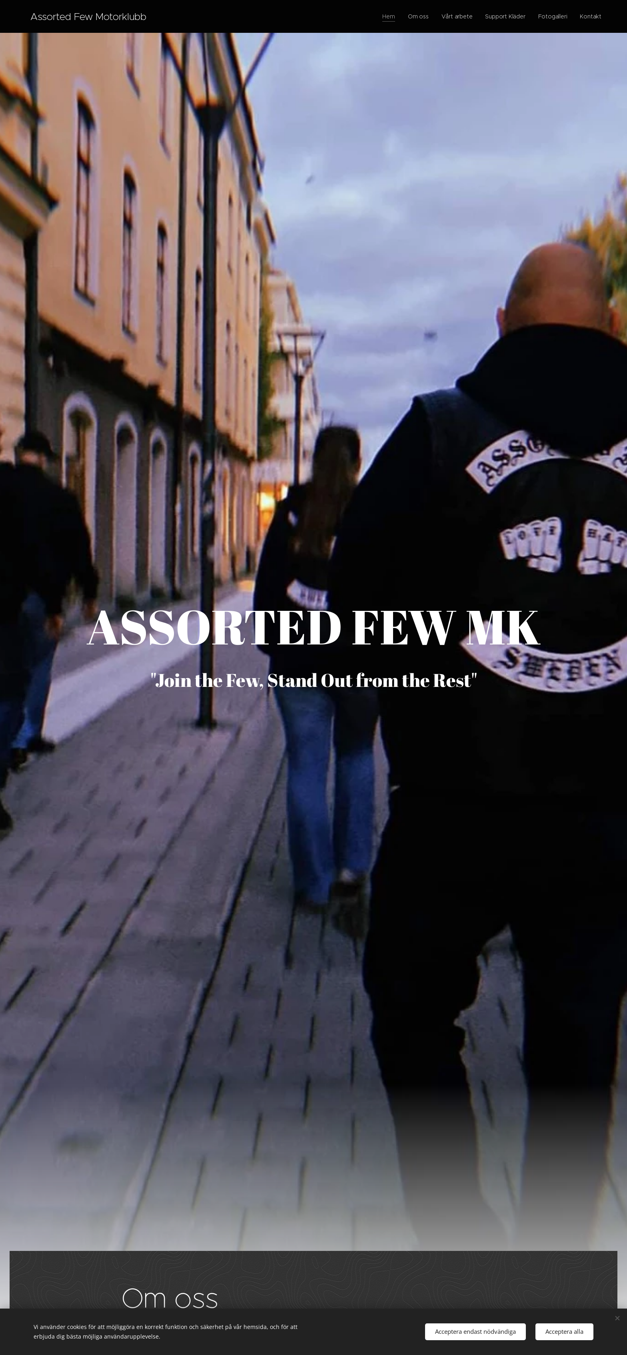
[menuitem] (388, 16)
